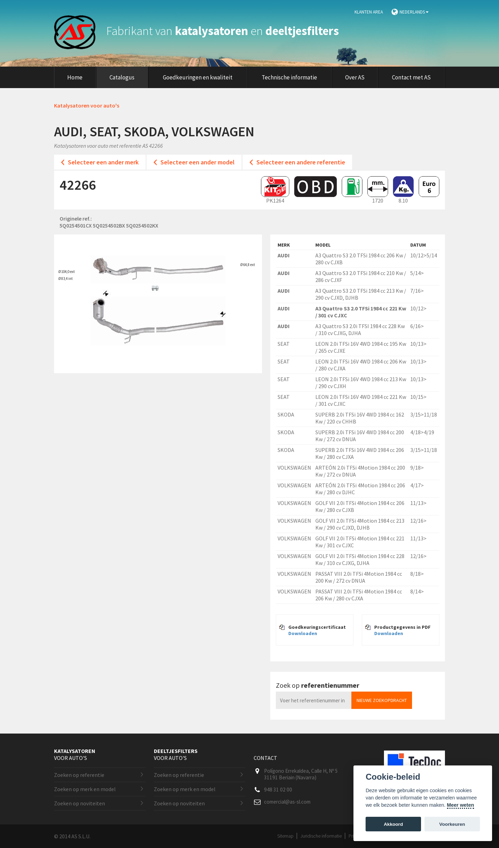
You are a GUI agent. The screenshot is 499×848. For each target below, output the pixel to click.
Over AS (355, 77)
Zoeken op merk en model (85, 789)
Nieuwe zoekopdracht (382, 700)
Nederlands (414, 12)
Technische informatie (289, 77)
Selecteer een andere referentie (300, 162)
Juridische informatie (321, 836)
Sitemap (285, 836)
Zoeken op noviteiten (79, 803)
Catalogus (122, 77)
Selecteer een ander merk (103, 162)
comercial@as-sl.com (287, 801)
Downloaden (302, 633)
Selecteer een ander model (197, 162)
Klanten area (368, 12)
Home (74, 77)
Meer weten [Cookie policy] (460, 805)
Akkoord (393, 824)
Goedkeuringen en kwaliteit (198, 77)
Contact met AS (411, 77)
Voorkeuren (452, 824)
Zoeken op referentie (79, 774)
